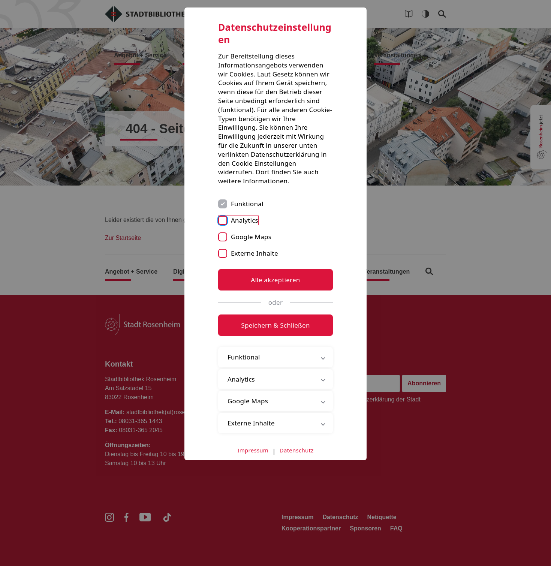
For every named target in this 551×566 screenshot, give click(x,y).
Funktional (247, 203)
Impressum (253, 450)
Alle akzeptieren (275, 280)
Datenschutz (297, 450)
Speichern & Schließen (275, 325)
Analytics (244, 220)
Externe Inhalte (254, 253)
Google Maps (251, 236)
